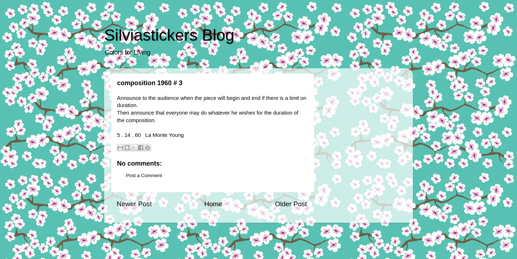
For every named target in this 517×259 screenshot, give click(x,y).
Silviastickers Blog (169, 35)
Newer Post (134, 204)
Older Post (291, 204)
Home (213, 204)
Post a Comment (144, 175)
